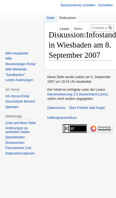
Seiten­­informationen (20, 153)
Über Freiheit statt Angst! (87, 108)
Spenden (11, 107)
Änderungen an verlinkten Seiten (17, 130)
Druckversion (14, 143)
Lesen (61, 29)
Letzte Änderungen (19, 80)
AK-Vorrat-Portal (17, 96)
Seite (50, 18)
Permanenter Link (18, 148)
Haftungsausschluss (62, 118)
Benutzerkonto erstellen (78, 5)
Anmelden (105, 5)
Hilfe (8, 59)
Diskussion (67, 18)
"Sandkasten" (15, 75)
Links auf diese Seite (20, 123)
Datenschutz (56, 108)
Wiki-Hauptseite (16, 53)
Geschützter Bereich (20, 101)
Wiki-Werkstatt (15, 69)
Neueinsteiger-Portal (20, 64)
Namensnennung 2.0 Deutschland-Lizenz (77, 94)
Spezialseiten (15, 137)
